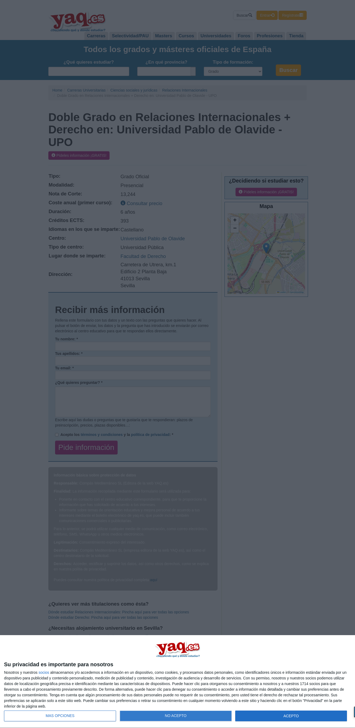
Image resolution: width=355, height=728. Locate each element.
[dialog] (177, 681)
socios (43, 672)
